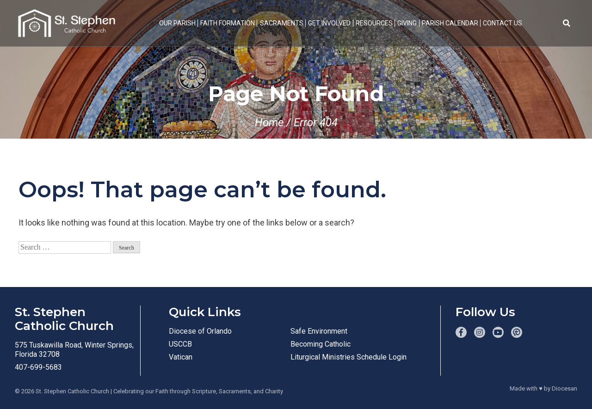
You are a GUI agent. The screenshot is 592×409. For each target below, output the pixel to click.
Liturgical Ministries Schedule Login (348, 357)
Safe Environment (318, 331)
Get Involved (329, 23)
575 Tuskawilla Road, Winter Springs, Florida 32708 (74, 350)
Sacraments (281, 23)
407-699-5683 (38, 367)
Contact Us (502, 23)
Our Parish (177, 23)
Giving (407, 23)
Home (269, 122)
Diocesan (564, 388)
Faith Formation (227, 23)
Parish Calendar (450, 23)
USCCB (180, 344)
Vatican (180, 357)
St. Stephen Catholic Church (72, 391)
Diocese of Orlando (200, 331)
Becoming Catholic (320, 344)
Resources (374, 23)
